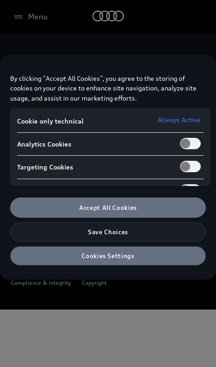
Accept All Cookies (108, 207)
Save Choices (108, 232)
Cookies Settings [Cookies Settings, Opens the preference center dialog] (108, 256)
